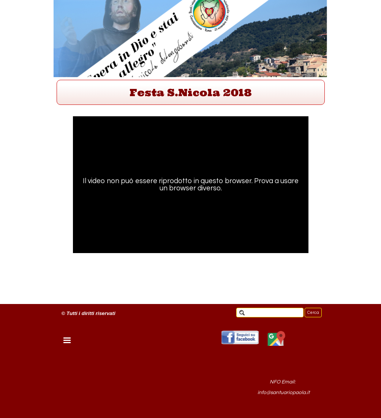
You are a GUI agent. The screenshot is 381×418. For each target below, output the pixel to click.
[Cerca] (270, 312)
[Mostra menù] (67, 340)
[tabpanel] (191, 92)
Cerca (313, 312)
